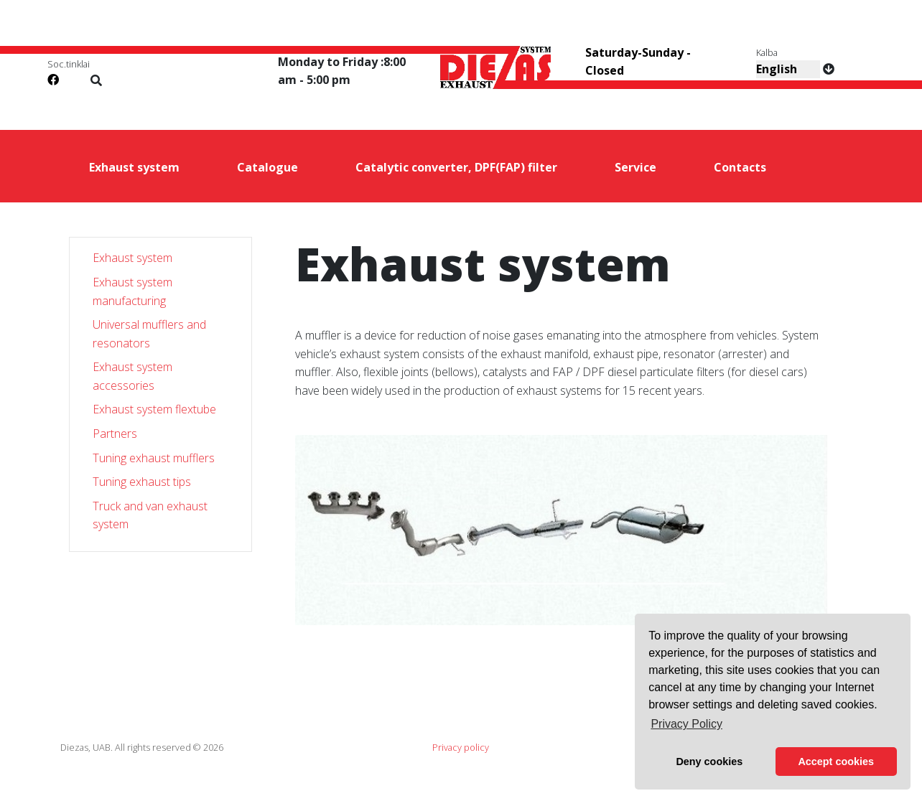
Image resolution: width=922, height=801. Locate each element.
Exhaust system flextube (154, 409)
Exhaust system (134, 167)
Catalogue (267, 167)
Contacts (740, 167)
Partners (115, 433)
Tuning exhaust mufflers (154, 458)
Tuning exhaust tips (142, 482)
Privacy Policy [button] (686, 724)
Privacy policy (460, 747)
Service (635, 167)
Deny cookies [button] (709, 761)
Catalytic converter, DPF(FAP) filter (456, 167)
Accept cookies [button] (836, 761)
